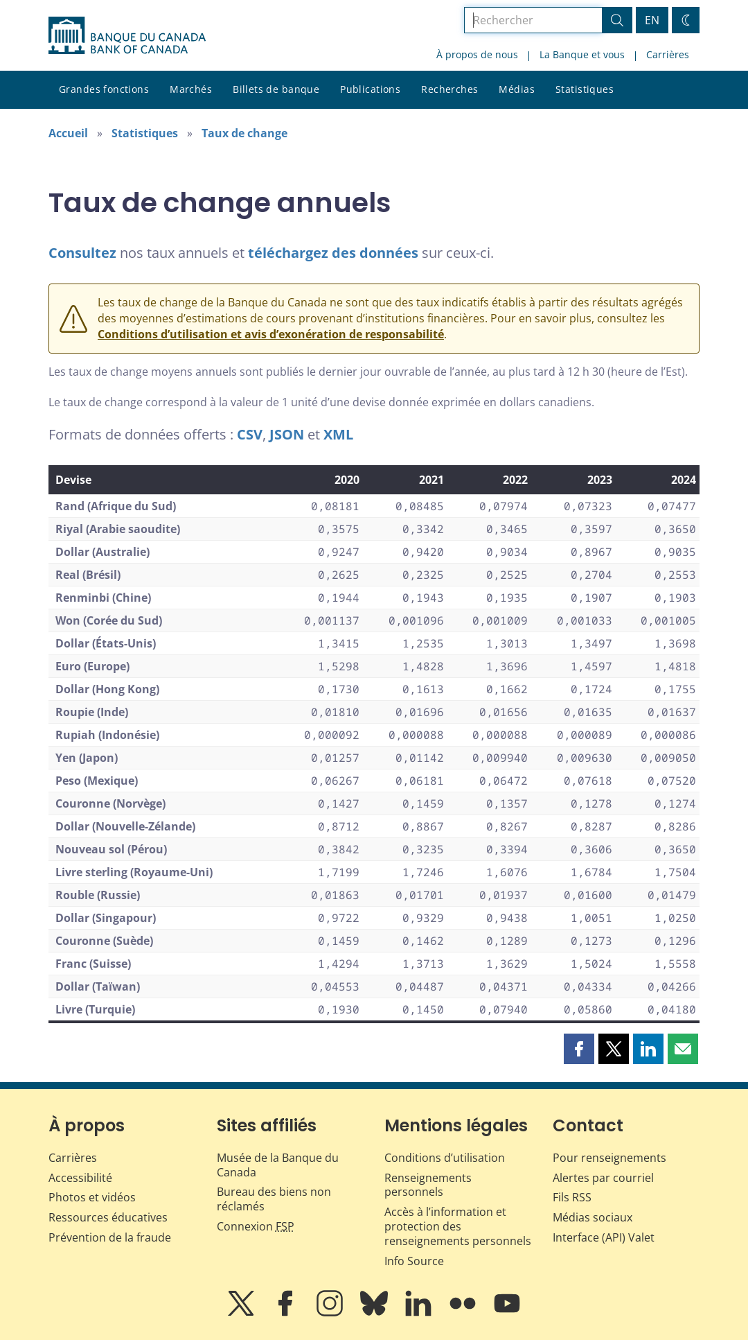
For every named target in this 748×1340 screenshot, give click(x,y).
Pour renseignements (609, 1157)
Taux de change (244, 133)
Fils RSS (572, 1197)
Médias (517, 89)
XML (338, 434)
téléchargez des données (333, 252)
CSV (249, 434)
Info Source (414, 1261)
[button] (579, 1049)
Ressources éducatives (108, 1217)
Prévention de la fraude (109, 1237)
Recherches (449, 89)
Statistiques (584, 89)
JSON (286, 434)
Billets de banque (276, 89)
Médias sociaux (592, 1217)
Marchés (191, 89)
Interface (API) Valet (603, 1237)
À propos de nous (477, 54)
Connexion (255, 1226)
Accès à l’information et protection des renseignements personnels (457, 1226)
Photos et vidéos (92, 1197)
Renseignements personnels (428, 1185)
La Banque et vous (582, 54)
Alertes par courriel (603, 1177)
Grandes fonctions (104, 89)
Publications (370, 89)
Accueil (68, 133)
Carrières (667, 54)
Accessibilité (80, 1177)
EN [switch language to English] (652, 20)
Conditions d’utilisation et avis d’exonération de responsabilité (271, 334)
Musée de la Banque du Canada (278, 1165)
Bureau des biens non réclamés (274, 1199)
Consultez (82, 252)
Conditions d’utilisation (444, 1157)
